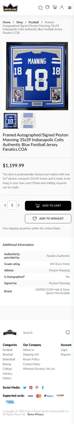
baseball (8, 354)
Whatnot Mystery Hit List (39, 368)
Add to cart (48, 206)
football (7, 349)
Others (7, 378)
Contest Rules (31, 364)
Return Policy (31, 359)
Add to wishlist (48, 219)
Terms (30, 414)
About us (28, 349)
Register (66, 354)
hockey (7, 373)
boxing (7, 364)
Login (64, 349)
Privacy (39, 414)
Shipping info (31, 354)
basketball (9, 359)
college (7, 368)
